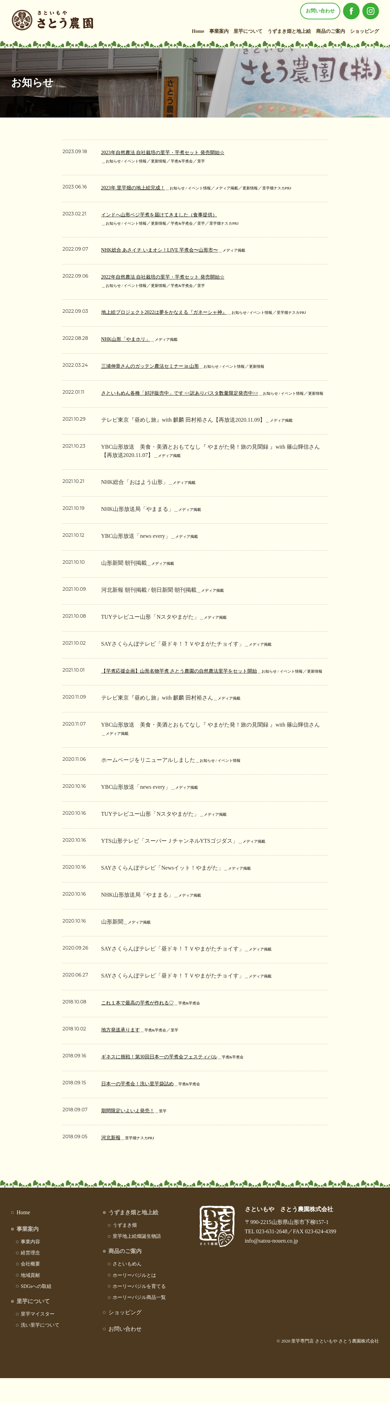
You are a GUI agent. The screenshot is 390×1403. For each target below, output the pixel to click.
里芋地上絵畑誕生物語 (137, 1261)
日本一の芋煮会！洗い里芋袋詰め (142, 1108)
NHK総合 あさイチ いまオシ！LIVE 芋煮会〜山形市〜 (168, 250)
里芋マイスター (38, 1338)
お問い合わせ (320, 10)
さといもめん (127, 1288)
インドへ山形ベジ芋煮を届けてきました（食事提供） (167, 214)
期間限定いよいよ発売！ (131, 1135)
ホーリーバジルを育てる (139, 1311)
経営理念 (30, 1277)
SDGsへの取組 (36, 1311)
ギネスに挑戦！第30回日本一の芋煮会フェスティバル (167, 1081)
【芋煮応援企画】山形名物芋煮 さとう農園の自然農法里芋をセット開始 (190, 687)
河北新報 (112, 1162)
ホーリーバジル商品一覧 (139, 1322)
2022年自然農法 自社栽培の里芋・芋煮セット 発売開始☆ (171, 277)
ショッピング (364, 31)
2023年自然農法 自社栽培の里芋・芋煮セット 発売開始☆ (171, 152)
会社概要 (30, 1288)
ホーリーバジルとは (134, 1300)
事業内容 (30, 1266)
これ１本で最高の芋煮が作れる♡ (142, 1027)
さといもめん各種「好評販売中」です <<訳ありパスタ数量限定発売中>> (191, 401)
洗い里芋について (40, 1350)
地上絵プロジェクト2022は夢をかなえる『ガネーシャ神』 (173, 312)
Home (198, 31)
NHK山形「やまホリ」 (129, 347)
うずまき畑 (125, 1250)
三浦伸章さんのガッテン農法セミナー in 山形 (157, 374)
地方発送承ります (123, 1054)
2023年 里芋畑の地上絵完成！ (137, 187)
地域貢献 (30, 1300)
